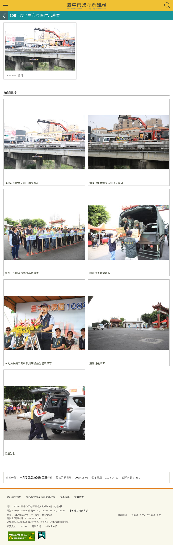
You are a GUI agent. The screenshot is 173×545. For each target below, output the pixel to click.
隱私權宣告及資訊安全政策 (38, 496)
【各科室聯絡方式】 (79, 509)
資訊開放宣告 (13, 496)
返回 (4, 15)
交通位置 (74, 496)
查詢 (167, 5)
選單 (5, 5)
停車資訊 (61, 496)
